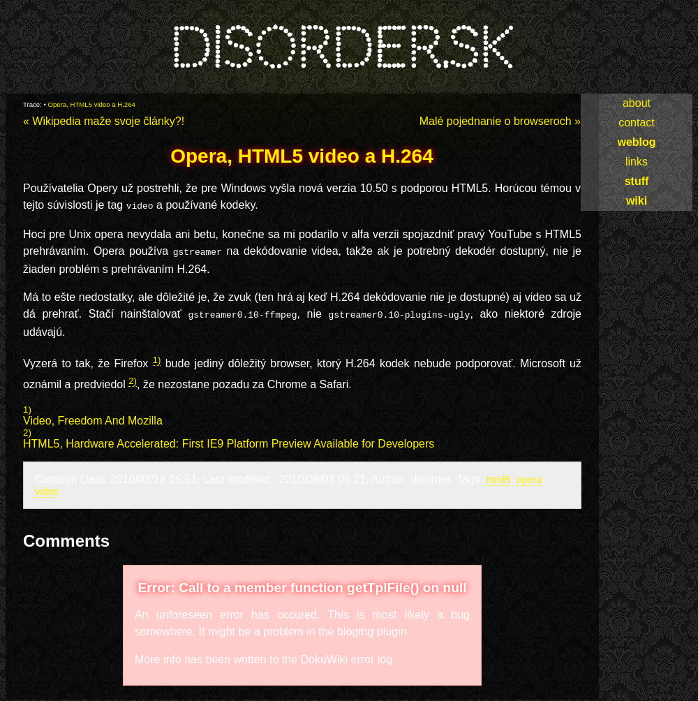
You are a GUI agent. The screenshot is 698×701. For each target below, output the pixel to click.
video (47, 487)
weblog (636, 142)
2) (132, 376)
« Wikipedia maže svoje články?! (103, 121)
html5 (498, 475)
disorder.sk (341, 48)
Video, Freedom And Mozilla (93, 416)
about (637, 103)
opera (529, 475)
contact (636, 122)
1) (157, 355)
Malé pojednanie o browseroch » (500, 121)
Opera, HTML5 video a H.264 (91, 104)
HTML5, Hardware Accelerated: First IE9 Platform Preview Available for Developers (228, 439)
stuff (637, 181)
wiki (636, 201)
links (636, 162)
